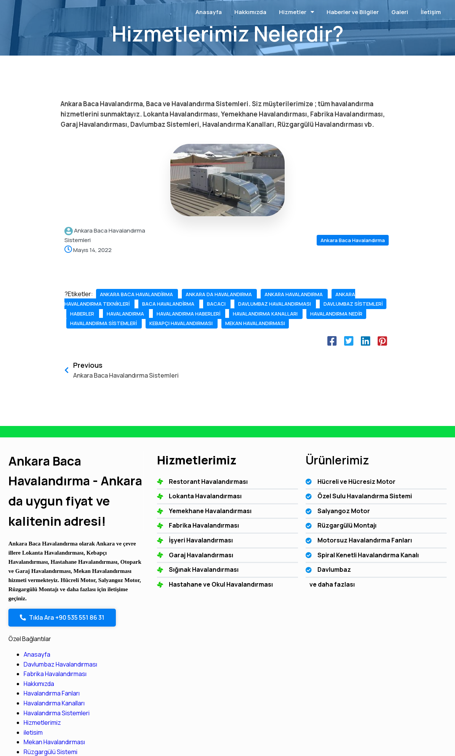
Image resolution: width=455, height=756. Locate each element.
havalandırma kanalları (178, 343)
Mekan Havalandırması (389, 580)
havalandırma (160, 333)
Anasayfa (371, 492)
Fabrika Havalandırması (389, 511)
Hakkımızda (373, 521)
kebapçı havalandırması (102, 362)
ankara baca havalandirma (137, 294)
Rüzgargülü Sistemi (385, 589)
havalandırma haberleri (102, 343)
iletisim (367, 570)
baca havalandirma (168, 313)
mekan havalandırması (176, 362)
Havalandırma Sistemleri (391, 550)
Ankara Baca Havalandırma (352, 240)
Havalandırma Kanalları (388, 540)
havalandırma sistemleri (168, 352)
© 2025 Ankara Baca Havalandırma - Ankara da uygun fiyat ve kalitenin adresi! (124, 723)
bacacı (80, 323)
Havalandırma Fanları (386, 531)
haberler (117, 333)
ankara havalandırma (144, 303)
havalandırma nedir (96, 352)
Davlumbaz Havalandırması (395, 502)
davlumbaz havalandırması (138, 323)
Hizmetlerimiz (377, 560)
